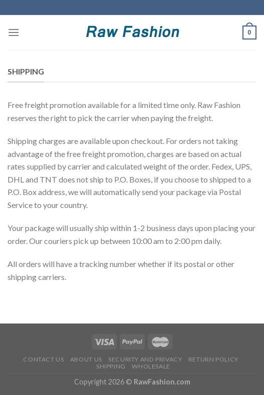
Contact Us (43, 359)
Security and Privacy (145, 359)
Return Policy (213, 359)
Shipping (111, 366)
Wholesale (151, 366)
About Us (86, 359)
